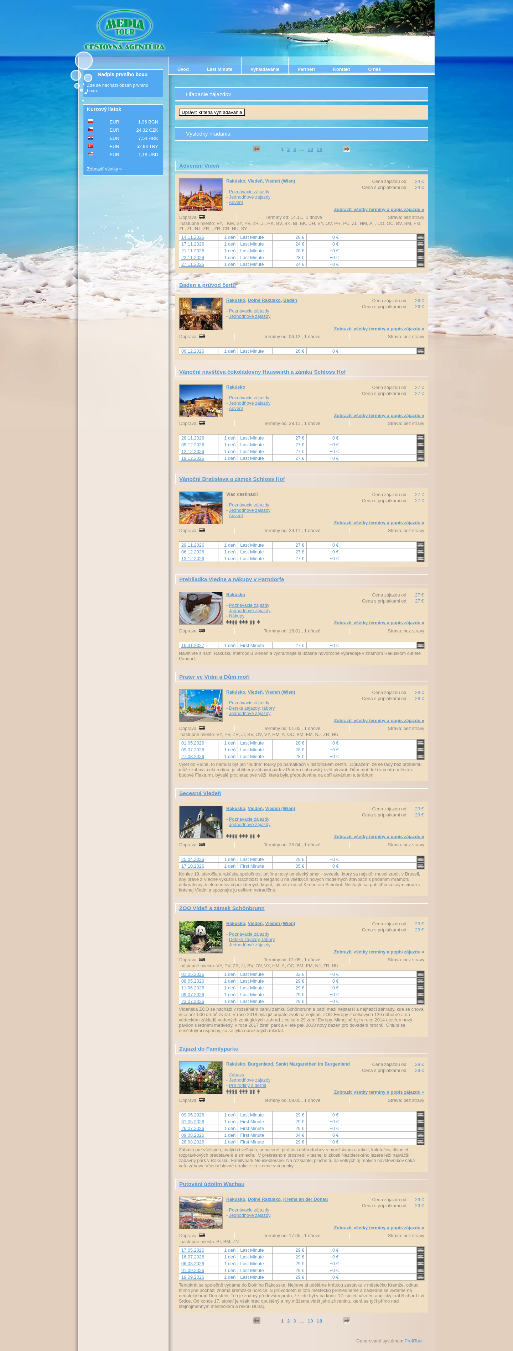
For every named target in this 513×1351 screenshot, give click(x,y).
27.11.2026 (192, 264)
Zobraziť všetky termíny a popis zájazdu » (379, 209)
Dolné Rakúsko (264, 300)
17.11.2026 (192, 244)
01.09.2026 (192, 1270)
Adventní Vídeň (199, 166)
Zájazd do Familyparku (209, 1049)
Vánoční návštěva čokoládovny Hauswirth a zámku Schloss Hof (262, 372)
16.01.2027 (192, 645)
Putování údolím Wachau (211, 1184)
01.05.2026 (192, 743)
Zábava (236, 1074)
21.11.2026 (192, 250)
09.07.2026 (192, 749)
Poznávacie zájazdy (249, 191)
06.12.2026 (192, 351)
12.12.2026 (192, 451)
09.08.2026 (192, 1135)
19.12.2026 (192, 458)
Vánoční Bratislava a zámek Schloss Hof (232, 479)
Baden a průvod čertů (207, 285)
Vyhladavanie (264, 69)
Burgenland (260, 1064)
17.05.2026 (192, 1250)
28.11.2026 (192, 438)
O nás (374, 69)
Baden (290, 300)
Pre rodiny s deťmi (247, 1085)
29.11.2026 (192, 545)
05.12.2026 (192, 444)
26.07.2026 (192, 1128)
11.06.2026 (192, 987)
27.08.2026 (192, 756)
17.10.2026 (192, 866)
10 (310, 149)
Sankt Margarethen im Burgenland (313, 1064)
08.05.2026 (192, 981)
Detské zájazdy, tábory (252, 708)
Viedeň (255, 181)
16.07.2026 (192, 1257)
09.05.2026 (192, 1115)
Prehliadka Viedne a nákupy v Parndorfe (231, 579)
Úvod (183, 69)
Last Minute (219, 69)
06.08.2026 (192, 1263)
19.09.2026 (192, 1277)
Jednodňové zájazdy (250, 197)
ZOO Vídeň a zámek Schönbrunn (222, 908)
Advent (236, 202)
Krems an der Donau (305, 1199)
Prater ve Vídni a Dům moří (214, 677)
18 (319, 149)
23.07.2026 (192, 1001)
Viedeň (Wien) (280, 181)
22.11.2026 (192, 257)
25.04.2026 (192, 859)
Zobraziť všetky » (104, 169)
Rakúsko (235, 181)
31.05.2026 (192, 1121)
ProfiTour (414, 1341)
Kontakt (341, 69)
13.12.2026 (192, 558)
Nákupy (236, 616)
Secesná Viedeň (200, 793)
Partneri (306, 69)
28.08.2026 (192, 1142)
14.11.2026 (192, 237)
